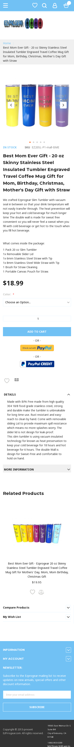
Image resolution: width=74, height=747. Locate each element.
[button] (11, 105)
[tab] (37, 394)
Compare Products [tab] (16, 607)
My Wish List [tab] (12, 617)
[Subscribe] (37, 707)
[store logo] (37, 23)
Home (7, 43)
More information (19, 469)
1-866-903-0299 (55, 742)
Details (10, 394)
